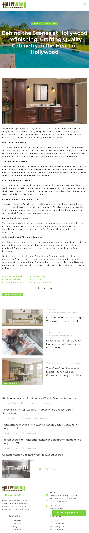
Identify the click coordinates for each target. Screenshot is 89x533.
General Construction (44, 24)
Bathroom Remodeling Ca (36, 455)
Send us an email (58, 503)
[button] (85, 4)
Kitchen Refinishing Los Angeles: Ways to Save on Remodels (39, 434)
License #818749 (14, 495)
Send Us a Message (44, 479)
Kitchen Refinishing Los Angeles (63, 355)
